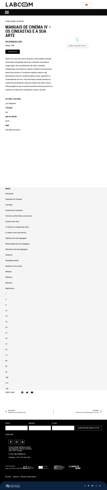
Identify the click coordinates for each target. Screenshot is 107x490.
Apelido (32, 423)
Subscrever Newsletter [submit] (88, 428)
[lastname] (40, 428)
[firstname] (16, 428)
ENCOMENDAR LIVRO (13, 42)
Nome (7, 423)
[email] (63, 428)
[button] (7, 12)
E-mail (54, 423)
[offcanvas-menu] (100, 5)
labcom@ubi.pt (19, 454)
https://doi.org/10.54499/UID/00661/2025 (17, 468)
